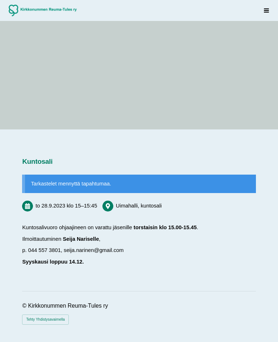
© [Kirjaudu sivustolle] (25, 306)
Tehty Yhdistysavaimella (45, 319)
